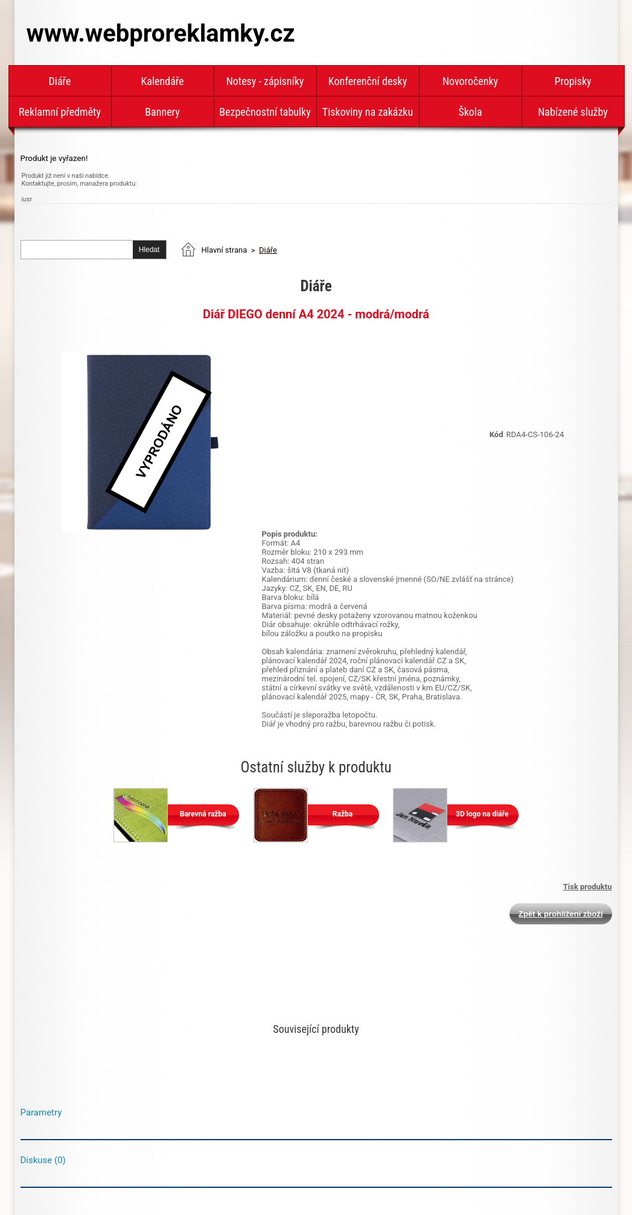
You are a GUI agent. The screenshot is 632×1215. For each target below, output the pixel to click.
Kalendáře (162, 81)
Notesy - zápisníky (265, 81)
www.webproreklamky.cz (161, 33)
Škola (470, 112)
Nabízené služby (573, 112)
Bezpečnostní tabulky (264, 112)
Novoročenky (470, 81)
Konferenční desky (367, 81)
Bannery (162, 112)
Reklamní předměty (60, 112)
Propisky (572, 81)
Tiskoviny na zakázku (367, 112)
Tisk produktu (587, 886)
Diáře (60, 81)
